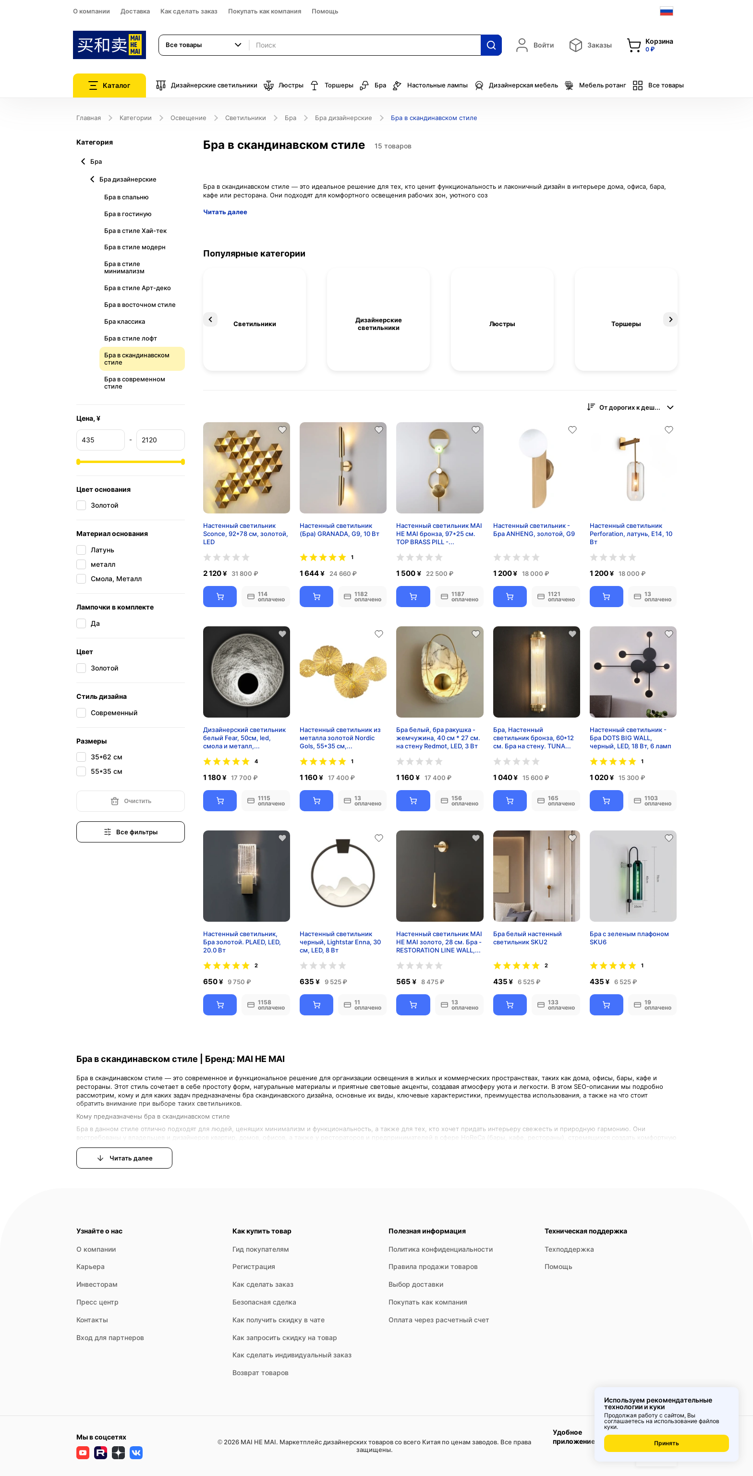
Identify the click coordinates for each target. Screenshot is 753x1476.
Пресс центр (97, 1302)
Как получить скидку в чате (278, 1320)
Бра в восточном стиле (140, 304)
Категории (136, 118)
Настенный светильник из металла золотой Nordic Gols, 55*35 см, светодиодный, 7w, (340, 738)
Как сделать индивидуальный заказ (292, 1355)
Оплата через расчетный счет (439, 1320)
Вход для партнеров (110, 1337)
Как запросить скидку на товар (284, 1337)
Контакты (92, 1320)
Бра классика (124, 321)
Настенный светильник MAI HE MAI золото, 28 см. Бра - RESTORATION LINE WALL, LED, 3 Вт (439, 942)
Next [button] (670, 319)
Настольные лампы (430, 85)
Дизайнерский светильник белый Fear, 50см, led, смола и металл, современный (244, 738)
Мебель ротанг (595, 85)
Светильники (245, 118)
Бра (372, 85)
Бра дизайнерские (343, 118)
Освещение (188, 118)
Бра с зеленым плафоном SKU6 (629, 938)
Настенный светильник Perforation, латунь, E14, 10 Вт (631, 534)
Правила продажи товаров (433, 1266)
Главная (88, 118)
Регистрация (253, 1266)
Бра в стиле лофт (130, 338)
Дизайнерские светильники (206, 85)
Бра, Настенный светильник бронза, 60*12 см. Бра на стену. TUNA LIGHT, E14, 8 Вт (533, 738)
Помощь (325, 11)
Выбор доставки (416, 1284)
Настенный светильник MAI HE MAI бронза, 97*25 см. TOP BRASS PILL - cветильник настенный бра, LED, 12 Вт (439, 534)
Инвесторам (97, 1284)
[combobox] (204, 45)
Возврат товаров (260, 1372)
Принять (666, 1443)
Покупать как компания (264, 11)
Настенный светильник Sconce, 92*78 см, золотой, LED (245, 534)
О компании (91, 11)
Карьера (90, 1266)
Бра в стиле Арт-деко (137, 288)
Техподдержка (569, 1249)
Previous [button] (210, 319)
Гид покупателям (260, 1249)
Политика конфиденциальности (441, 1249)
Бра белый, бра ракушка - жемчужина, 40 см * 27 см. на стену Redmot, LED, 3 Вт (438, 738)
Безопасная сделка (264, 1302)
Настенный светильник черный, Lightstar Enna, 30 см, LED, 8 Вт (340, 942)
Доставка (135, 11)
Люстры (283, 85)
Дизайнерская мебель (516, 85)
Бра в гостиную (128, 214)
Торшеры (331, 85)
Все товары (658, 85)
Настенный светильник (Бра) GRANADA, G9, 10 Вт (339, 529)
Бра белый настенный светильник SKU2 (527, 938)
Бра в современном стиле (134, 382)
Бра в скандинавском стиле (137, 358)
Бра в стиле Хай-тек (135, 230)
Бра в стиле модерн (135, 247)
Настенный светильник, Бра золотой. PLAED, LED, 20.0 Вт (242, 942)
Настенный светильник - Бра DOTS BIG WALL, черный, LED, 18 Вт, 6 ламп (630, 738)
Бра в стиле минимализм (124, 267)
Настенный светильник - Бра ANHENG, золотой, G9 (534, 529)
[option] (254, 319)
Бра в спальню (126, 197)
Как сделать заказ (189, 11)
